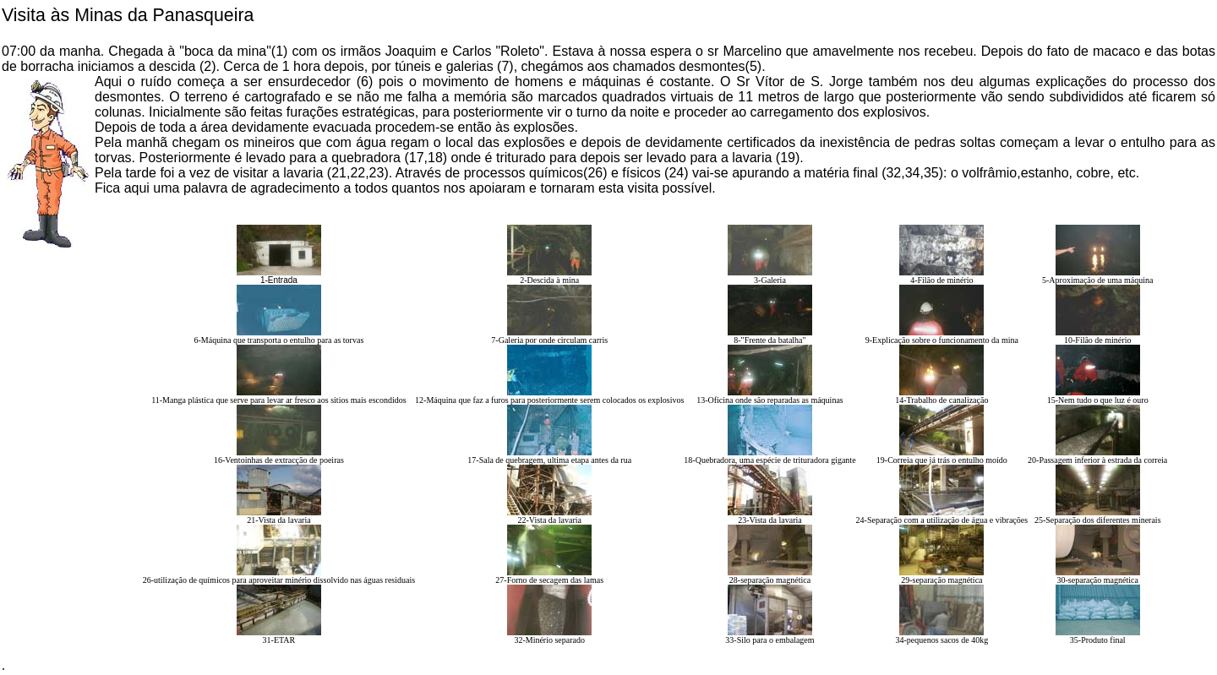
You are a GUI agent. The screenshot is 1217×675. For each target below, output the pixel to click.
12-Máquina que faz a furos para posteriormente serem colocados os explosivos (549, 400)
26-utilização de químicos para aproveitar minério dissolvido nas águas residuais (279, 580)
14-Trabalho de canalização (941, 400)
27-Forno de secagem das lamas (549, 580)
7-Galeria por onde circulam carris (549, 340)
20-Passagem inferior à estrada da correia (1097, 460)
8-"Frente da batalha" (769, 340)
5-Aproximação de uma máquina (1097, 280)
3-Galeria (770, 280)
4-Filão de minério (941, 280)
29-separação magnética (941, 580)
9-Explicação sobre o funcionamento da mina (941, 340)
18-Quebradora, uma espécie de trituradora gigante (769, 460)
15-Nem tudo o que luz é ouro (1098, 400)
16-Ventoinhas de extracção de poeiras (279, 460)
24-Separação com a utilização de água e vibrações (942, 520)
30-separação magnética (1097, 580)
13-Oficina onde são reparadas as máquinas (769, 400)
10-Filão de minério (1097, 340)
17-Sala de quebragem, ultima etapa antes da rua (549, 460)
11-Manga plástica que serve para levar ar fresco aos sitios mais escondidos (278, 400)
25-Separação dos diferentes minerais (1097, 520)
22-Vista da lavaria (549, 520)
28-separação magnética (769, 580)
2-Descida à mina (549, 280)
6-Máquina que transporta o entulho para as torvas (279, 340)
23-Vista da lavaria (769, 520)
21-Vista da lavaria (278, 520)
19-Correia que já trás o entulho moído (941, 460)
